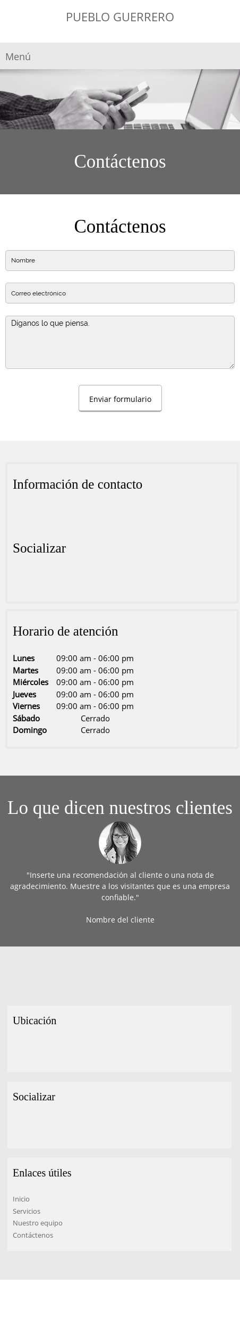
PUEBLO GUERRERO (120, 16)
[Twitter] (37, 580)
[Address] (21, 516)
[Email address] (53, 516)
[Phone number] (37, 516)
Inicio (21, 1199)
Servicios (26, 1211)
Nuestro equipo (38, 1223)
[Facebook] (21, 580)
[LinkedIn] (53, 580)
